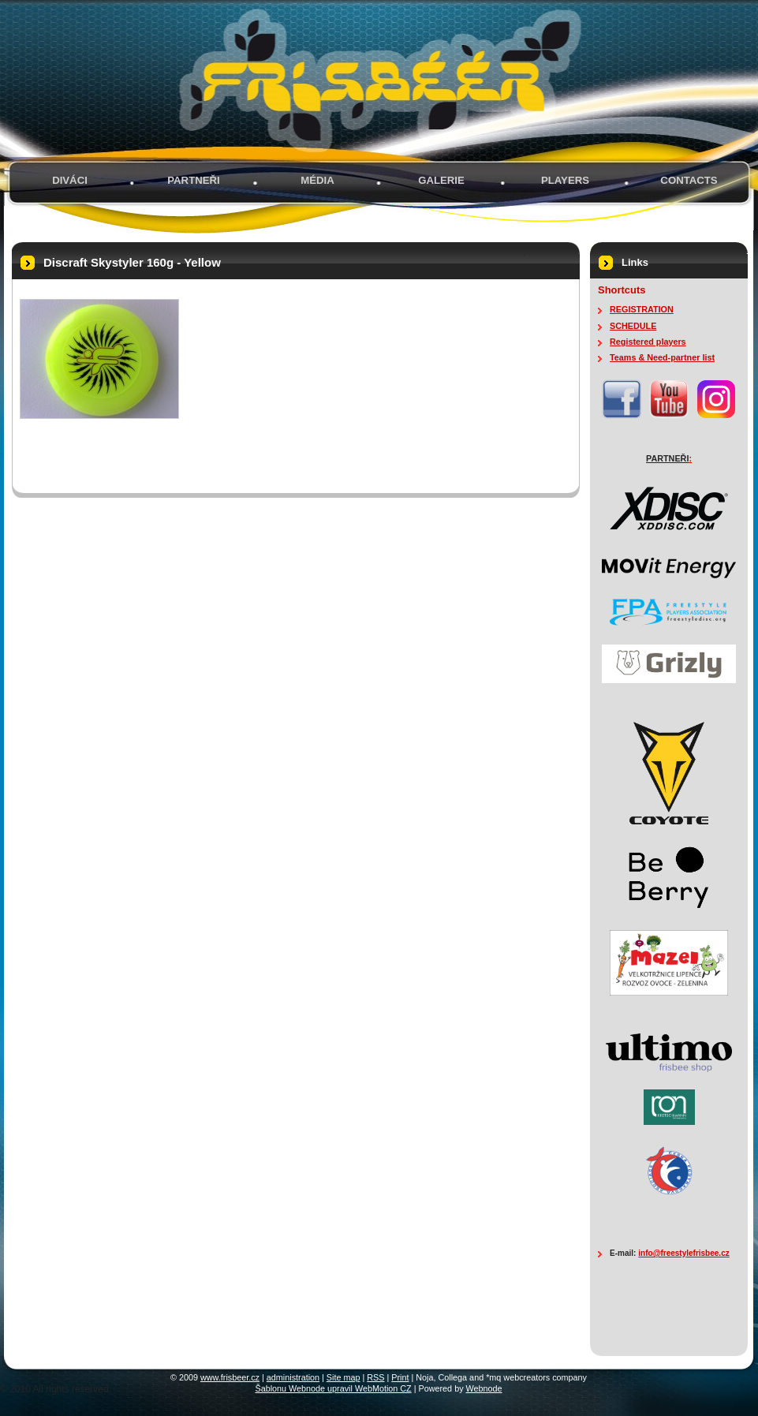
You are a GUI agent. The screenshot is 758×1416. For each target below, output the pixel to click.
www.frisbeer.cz (230, 1377)
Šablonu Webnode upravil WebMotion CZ (333, 1388)
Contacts (688, 180)
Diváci (70, 180)
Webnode (484, 1388)
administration (293, 1377)
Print (400, 1377)
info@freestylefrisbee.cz (683, 1253)
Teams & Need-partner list (662, 357)
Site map (343, 1377)
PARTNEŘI (193, 180)
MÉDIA (317, 180)
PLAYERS (565, 180)
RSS (375, 1377)
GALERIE (441, 180)
